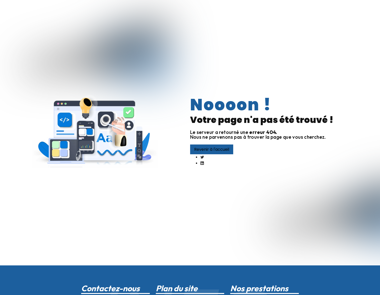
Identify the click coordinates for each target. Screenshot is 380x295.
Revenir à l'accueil (211, 149)
